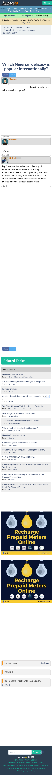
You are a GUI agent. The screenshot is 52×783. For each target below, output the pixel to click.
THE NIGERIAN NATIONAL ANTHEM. (18, 457)
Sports (11, 438)
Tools (32, 11)
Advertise (40, 11)
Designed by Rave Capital (26, 760)
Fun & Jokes (13, 459)
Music (11, 391)
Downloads (13, 11)
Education (12, 384)
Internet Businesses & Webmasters (21, 377)
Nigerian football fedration (13, 435)
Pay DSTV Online (26, 765)
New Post (24, 8)
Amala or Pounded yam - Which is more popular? (22, 396)
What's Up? (46, 8)
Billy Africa (26, 23)
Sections (33, 8)
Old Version (21, 763)
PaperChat (35, 765)
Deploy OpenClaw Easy (22, 768)
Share (6, 75)
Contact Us (34, 763)
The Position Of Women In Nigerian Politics (20, 421)
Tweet (12, 75)
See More (45, 663)
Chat (26, 11)
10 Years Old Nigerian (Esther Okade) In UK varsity (23, 450)
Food (11, 401)
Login (16, 8)
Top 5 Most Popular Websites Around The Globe (22, 406)
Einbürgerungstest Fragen (27, 771)
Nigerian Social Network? (13, 374)
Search (37, 752)
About (28, 763)
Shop (21, 11)
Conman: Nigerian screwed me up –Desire (19, 442)
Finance (12, 480)
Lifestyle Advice (14, 423)
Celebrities (13, 445)
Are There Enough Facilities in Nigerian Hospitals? (23, 381)
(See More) (6, 685)
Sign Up (10, 8)
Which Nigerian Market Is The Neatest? (19, 413)
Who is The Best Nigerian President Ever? (20, 428)
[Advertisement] (22, 48)
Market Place (13, 416)
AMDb (18, 765)
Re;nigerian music (9, 389)
